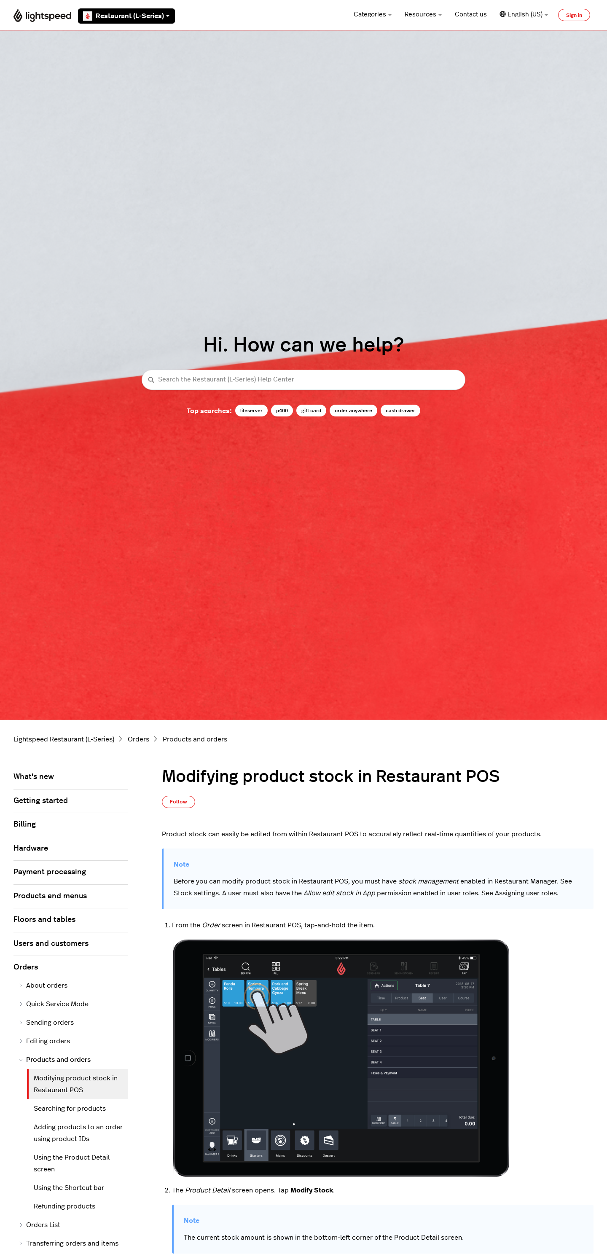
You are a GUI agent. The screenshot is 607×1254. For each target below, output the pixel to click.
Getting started (40, 801)
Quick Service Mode (54, 1004)
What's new (33, 777)
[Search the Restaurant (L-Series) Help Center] (303, 380)
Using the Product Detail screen (72, 1163)
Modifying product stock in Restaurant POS (76, 1084)
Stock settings (196, 893)
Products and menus (50, 896)
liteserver (251, 410)
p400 (282, 410)
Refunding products (64, 1206)
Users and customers (51, 944)
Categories (373, 14)
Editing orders (44, 1041)
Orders (138, 739)
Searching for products (70, 1108)
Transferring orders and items (68, 1243)
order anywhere (353, 410)
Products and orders (195, 739)
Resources (423, 14)
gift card (311, 410)
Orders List (39, 1225)
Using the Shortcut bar (69, 1187)
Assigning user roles (526, 893)
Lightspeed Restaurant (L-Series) (63, 739)
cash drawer (400, 410)
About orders (43, 985)
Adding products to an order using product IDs (78, 1133)
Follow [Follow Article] (178, 801)
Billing (24, 824)
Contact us (471, 14)
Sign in (574, 15)
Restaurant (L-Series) (126, 16)
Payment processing (49, 872)
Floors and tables (44, 920)
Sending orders (46, 1022)
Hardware (30, 848)
